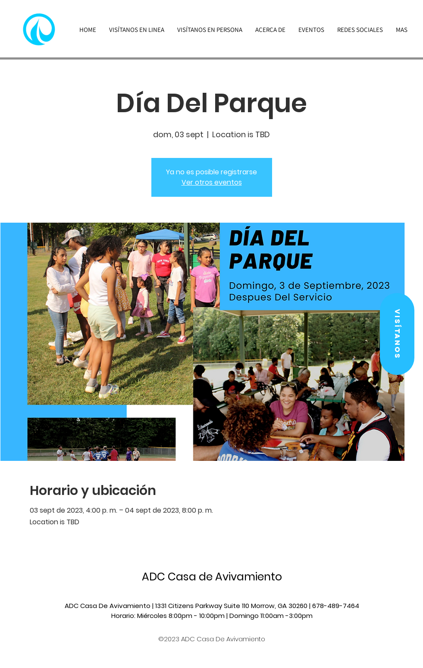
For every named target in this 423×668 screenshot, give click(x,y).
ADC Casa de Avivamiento (212, 576)
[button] (397, 334)
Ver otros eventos (212, 182)
